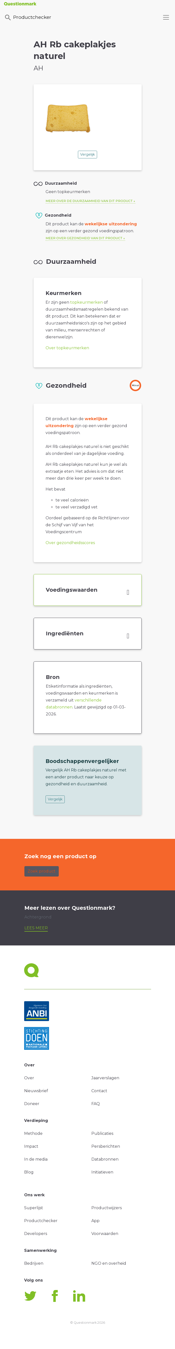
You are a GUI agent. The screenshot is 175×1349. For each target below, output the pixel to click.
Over (29, 1078)
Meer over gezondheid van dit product (84, 238)
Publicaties (102, 1133)
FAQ (95, 1103)
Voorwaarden (104, 1233)
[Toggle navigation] (166, 17)
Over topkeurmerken (67, 348)
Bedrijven (33, 1263)
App (95, 1220)
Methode (33, 1133)
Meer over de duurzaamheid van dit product (89, 201)
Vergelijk (87, 154)
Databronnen (104, 1159)
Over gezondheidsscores (70, 542)
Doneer (31, 1103)
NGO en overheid (108, 1263)
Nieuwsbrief (36, 1090)
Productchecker (27, 18)
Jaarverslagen (105, 1078)
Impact (31, 1146)
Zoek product (42, 871)
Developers (35, 1233)
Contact (99, 1090)
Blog (29, 1172)
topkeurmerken (86, 302)
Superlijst (33, 1207)
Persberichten (105, 1146)
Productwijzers (106, 1207)
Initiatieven (102, 1172)
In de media (36, 1159)
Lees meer (36, 928)
